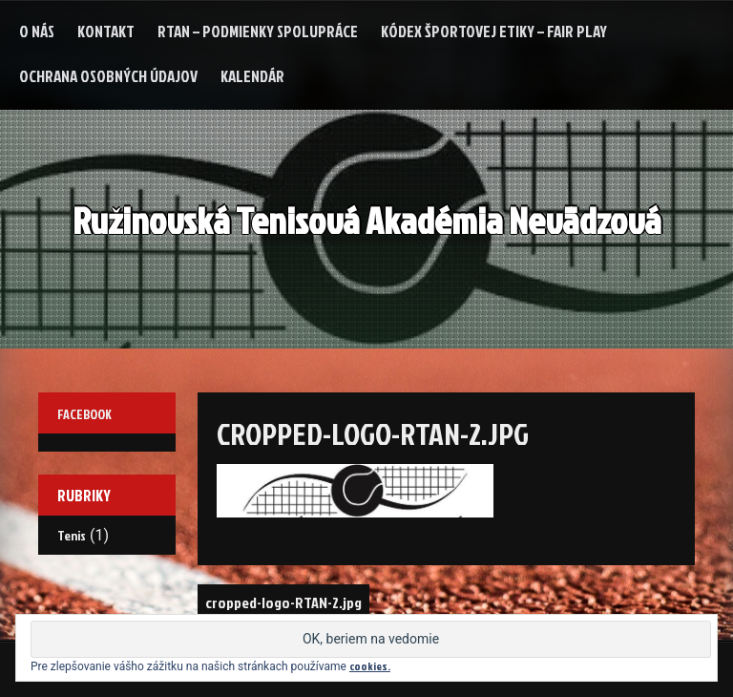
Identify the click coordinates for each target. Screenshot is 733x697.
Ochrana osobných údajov (108, 76)
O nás (36, 31)
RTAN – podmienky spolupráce (257, 31)
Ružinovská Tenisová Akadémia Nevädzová (367, 220)
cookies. (369, 666)
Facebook (84, 414)
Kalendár (252, 76)
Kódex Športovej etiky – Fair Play (494, 31)
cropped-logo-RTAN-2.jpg (283, 602)
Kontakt (106, 31)
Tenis (71, 535)
